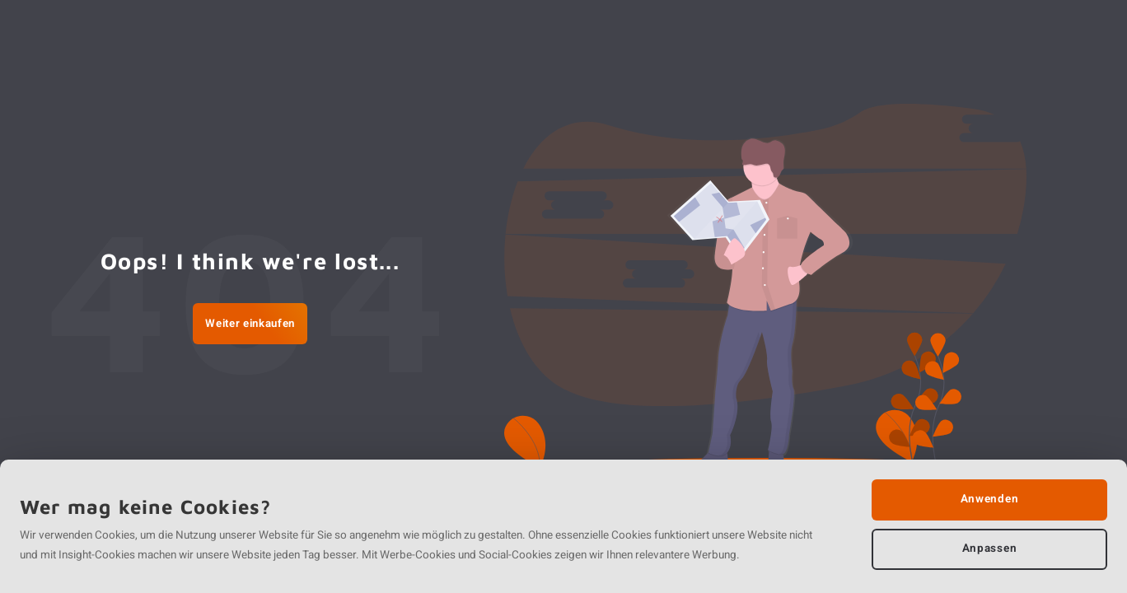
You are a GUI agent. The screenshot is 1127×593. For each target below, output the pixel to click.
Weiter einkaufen (250, 323)
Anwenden (989, 499)
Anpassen (989, 548)
